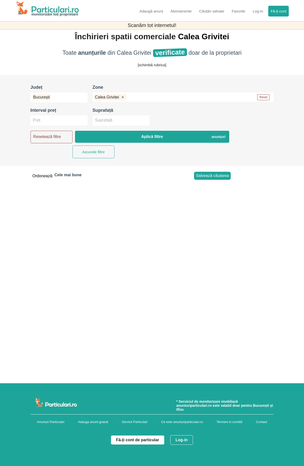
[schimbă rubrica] (152, 65)
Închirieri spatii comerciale (126, 36)
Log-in (182, 440)
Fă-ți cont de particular (137, 440)
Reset (263, 97)
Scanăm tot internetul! (152, 25)
